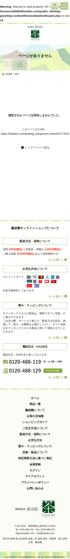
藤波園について (35, 410)
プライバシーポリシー (35, 482)
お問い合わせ (35, 488)
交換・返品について (35, 452)
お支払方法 (35, 440)
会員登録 (35, 464)
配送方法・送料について (35, 434)
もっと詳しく (57, 259)
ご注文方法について (35, 428)
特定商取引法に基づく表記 (35, 458)
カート (55, 5)
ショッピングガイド (35, 422)
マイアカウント (35, 476)
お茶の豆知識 (35, 416)
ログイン (35, 470)
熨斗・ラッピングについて (35, 446)
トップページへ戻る (35, 147)
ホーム (35, 398)
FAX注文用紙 (53, 370)
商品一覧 (35, 404)
